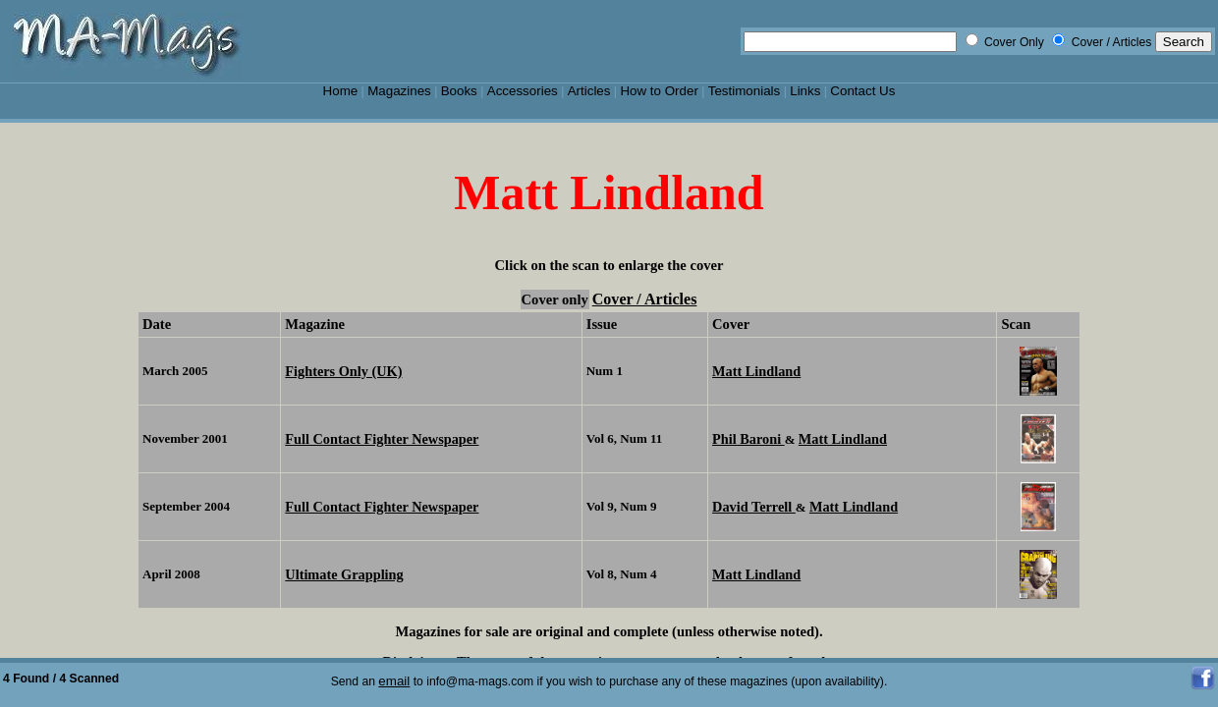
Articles (589, 90)
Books (459, 90)
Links (805, 90)
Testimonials (744, 90)
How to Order (658, 90)
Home (341, 90)
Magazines (399, 90)
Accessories (522, 90)
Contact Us (862, 90)
